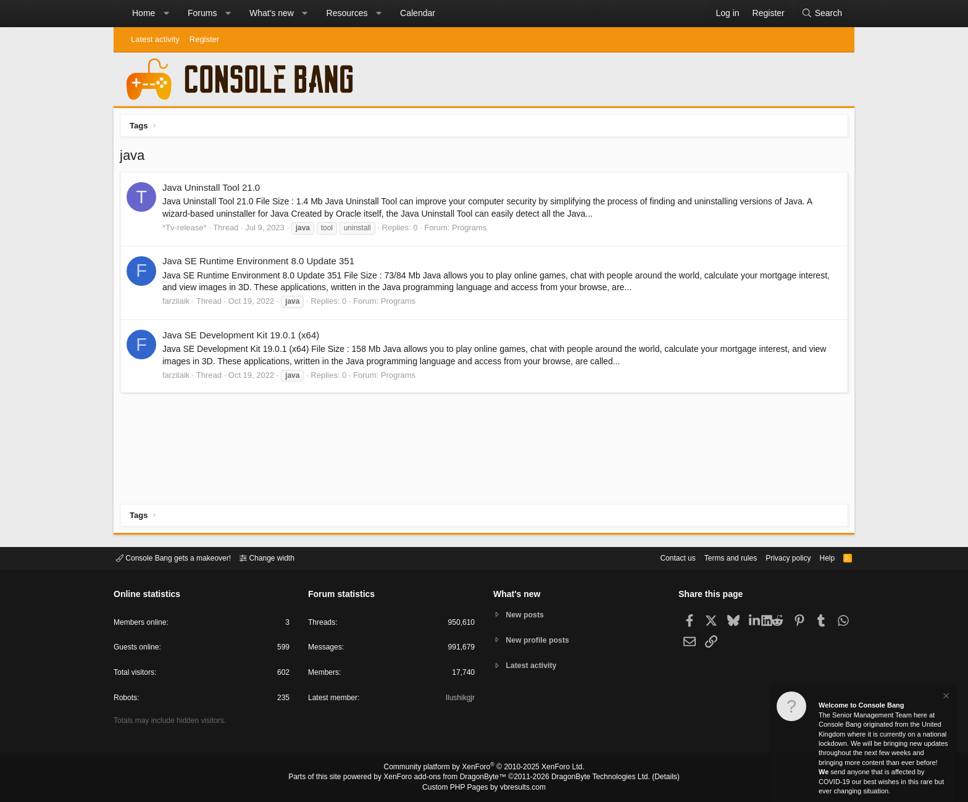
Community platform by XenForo (484, 768)
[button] (166, 13)
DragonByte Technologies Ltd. (591, 778)
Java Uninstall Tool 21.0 (214, 190)
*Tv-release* (187, 230)
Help (819, 557)
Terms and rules (715, 557)
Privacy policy (777, 557)
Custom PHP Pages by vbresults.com (483, 788)
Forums (202, 13)
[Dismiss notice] (945, 697)
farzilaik (179, 304)
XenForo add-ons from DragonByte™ (448, 778)
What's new (271, 13)
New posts (527, 614)
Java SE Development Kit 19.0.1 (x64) (243, 338)
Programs (472, 230)
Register (204, 39)
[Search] (821, 13)
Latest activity (155, 39)
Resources (347, 13)
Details (650, 778)
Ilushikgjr (459, 699)
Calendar (417, 13)
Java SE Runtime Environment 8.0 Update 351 (261, 264)
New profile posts (540, 640)
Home (143, 13)
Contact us (659, 557)
